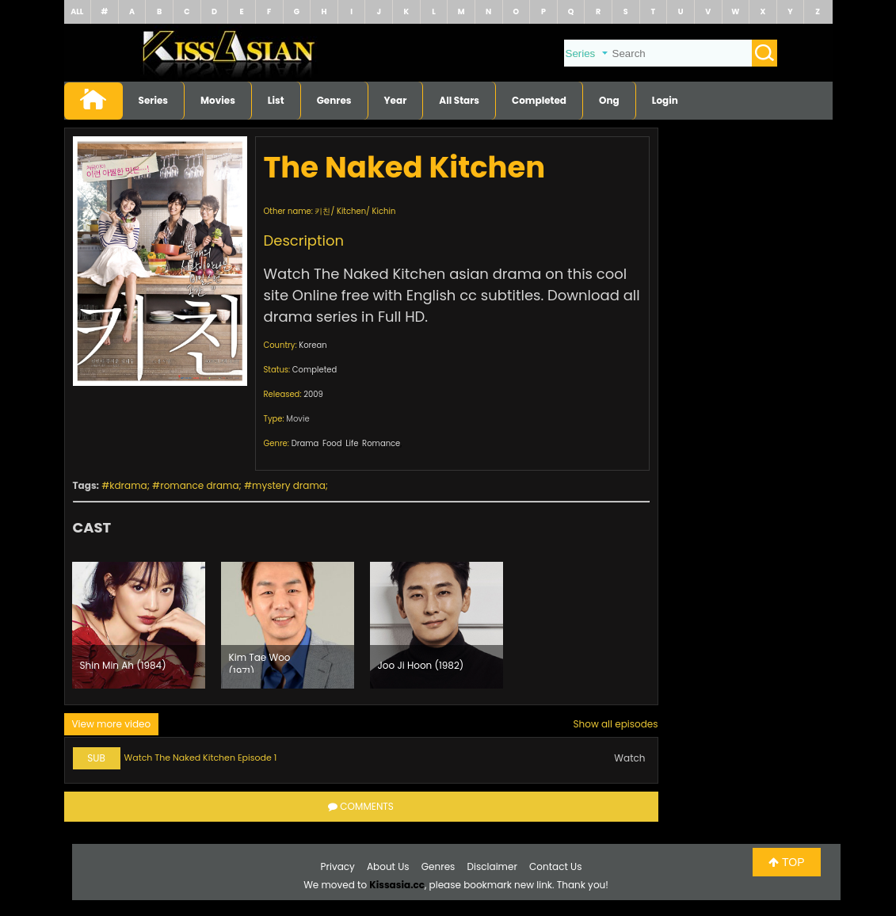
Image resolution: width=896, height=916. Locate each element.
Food (332, 443)
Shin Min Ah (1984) (123, 665)
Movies (217, 100)
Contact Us (555, 866)
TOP (786, 862)
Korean (312, 345)
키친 (322, 211)
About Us (388, 866)
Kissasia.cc (397, 884)
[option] (138, 625)
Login (665, 100)
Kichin (384, 211)
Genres (334, 100)
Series (154, 100)
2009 (313, 394)
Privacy (338, 866)
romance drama (199, 485)
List (276, 100)
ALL (77, 11)
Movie (297, 419)
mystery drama (289, 485)
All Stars (459, 100)
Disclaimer (492, 866)
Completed (539, 100)
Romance (381, 443)
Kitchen (351, 211)
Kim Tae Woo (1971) (260, 662)
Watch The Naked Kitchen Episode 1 (200, 757)
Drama (305, 443)
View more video (111, 724)
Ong (609, 100)
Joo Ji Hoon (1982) (421, 665)
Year (395, 100)
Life (351, 443)
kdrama (128, 485)
